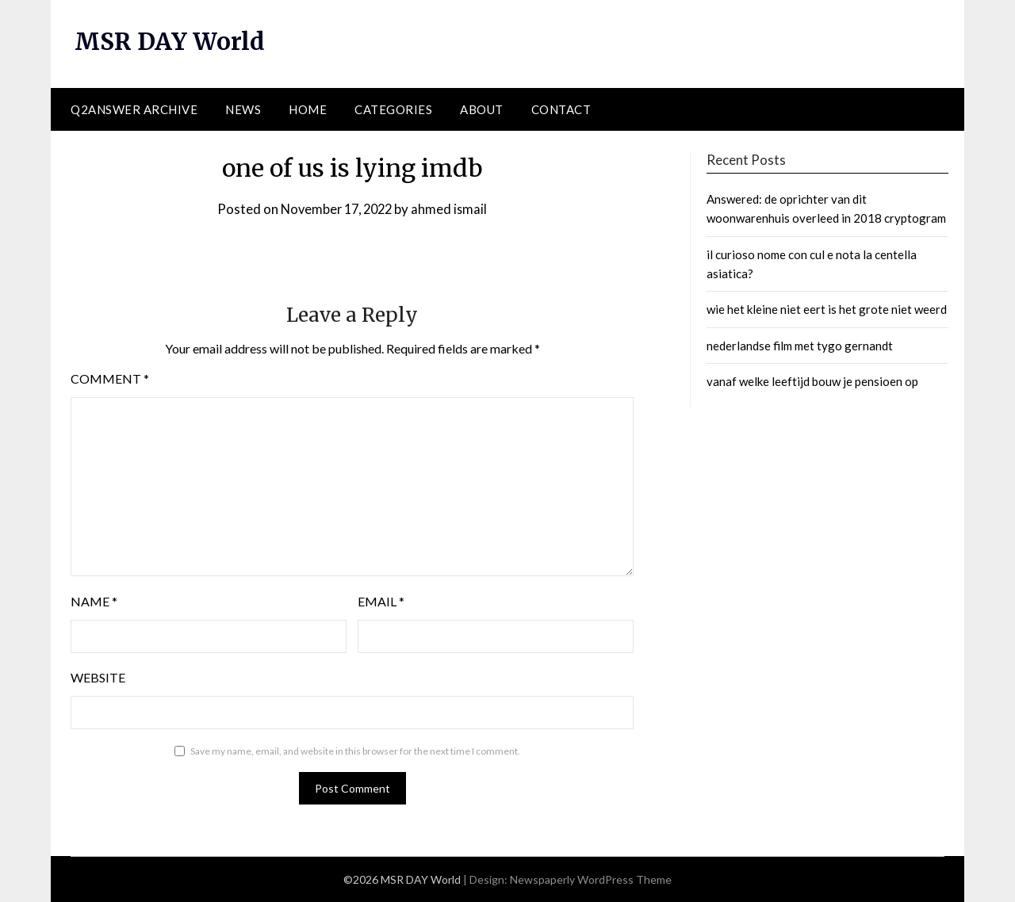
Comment (110, 377)
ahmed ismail (453, 208)
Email (381, 600)
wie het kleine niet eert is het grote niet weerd (827, 309)
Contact (561, 108)
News (243, 108)
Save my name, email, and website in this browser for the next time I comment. (355, 750)
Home (308, 108)
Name (94, 600)
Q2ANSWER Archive (134, 108)
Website (98, 676)
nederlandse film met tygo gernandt (800, 345)
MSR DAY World (171, 41)
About (482, 108)
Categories (393, 108)
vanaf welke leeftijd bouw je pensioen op (812, 381)
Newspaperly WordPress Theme (591, 879)
